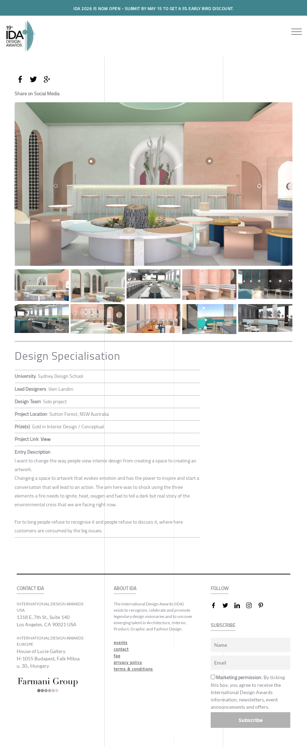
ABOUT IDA (125, 588)
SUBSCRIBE (223, 625)
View (46, 439)
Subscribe (251, 720)
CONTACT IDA (30, 588)
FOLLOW (219, 588)
